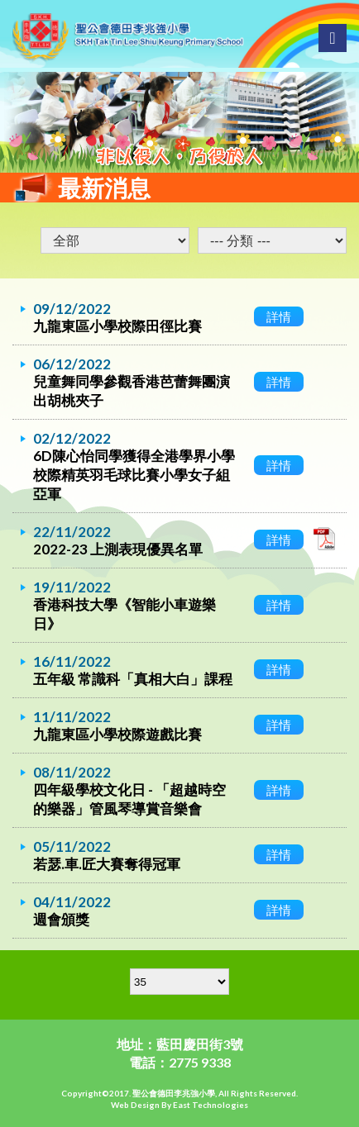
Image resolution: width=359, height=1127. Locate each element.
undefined (272, 240)
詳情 (278, 316)
